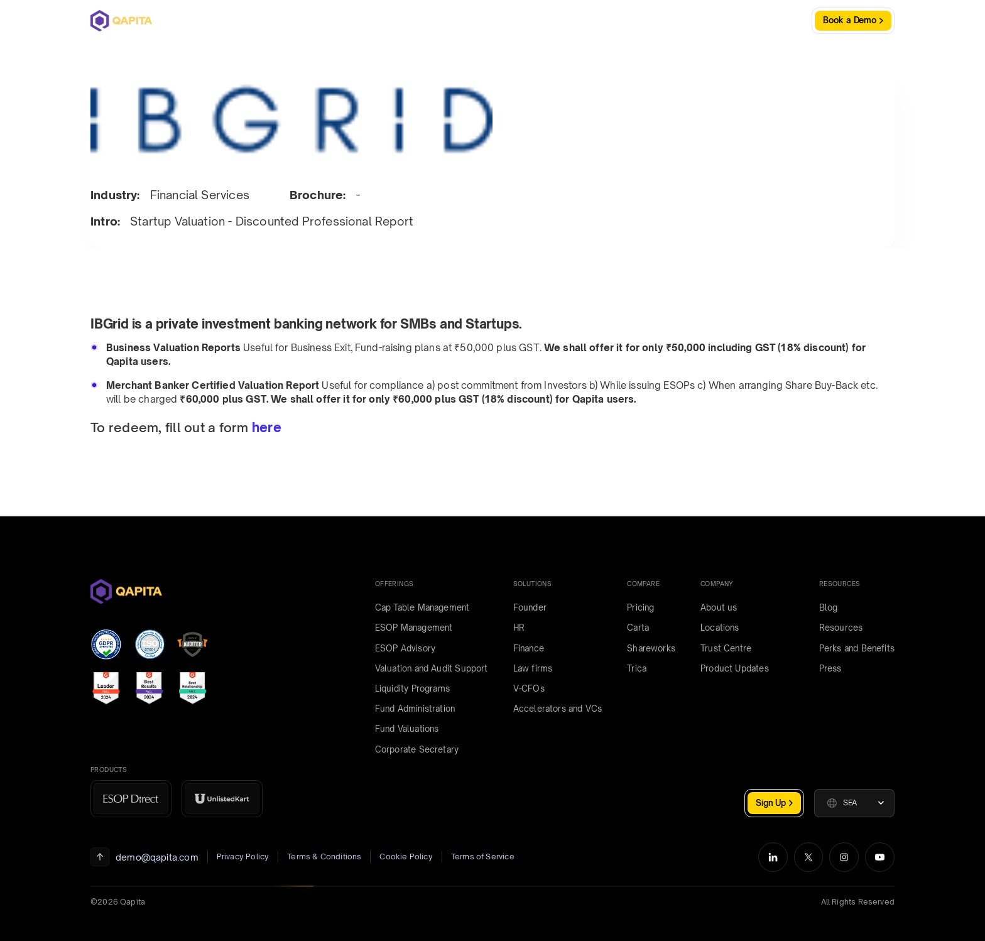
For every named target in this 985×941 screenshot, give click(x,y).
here (266, 427)
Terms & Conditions (324, 856)
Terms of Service (482, 856)
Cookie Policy (405, 856)
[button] (854, 803)
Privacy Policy (243, 856)
